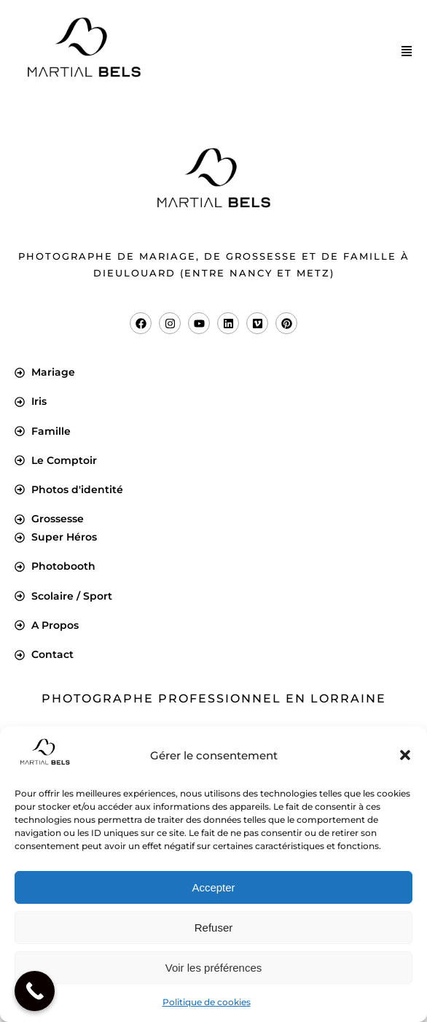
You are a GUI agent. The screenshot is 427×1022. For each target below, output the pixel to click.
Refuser (214, 927)
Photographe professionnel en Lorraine (214, 698)
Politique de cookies (206, 1001)
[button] (405, 755)
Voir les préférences (213, 967)
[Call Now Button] (35, 991)
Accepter (213, 887)
